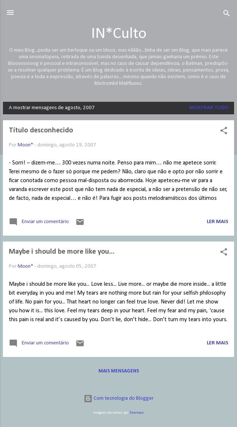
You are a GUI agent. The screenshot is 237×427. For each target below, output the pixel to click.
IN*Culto (118, 34)
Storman (136, 413)
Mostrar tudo (208, 108)
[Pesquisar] (226, 15)
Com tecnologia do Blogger (119, 398)
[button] (223, 132)
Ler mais (217, 222)
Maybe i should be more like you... (62, 252)
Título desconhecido (41, 130)
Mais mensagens (118, 371)
